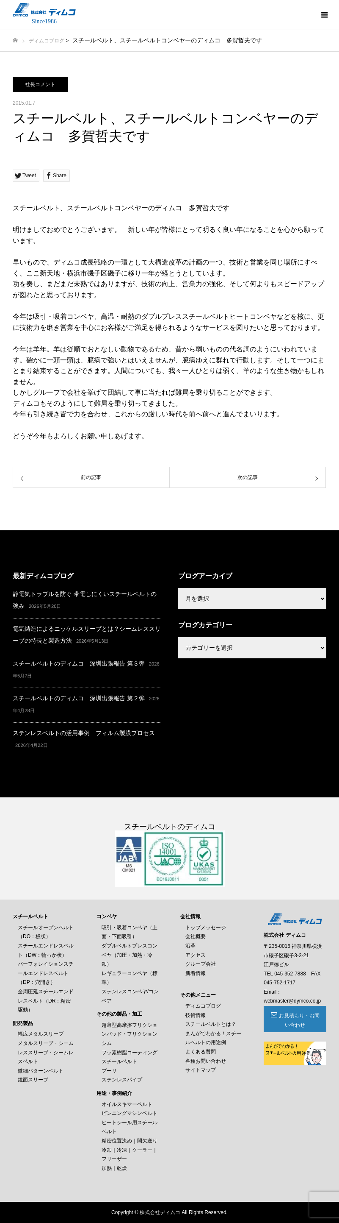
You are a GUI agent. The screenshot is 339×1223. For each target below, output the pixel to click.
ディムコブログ (46, 41)
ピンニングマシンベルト (129, 1113)
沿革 (190, 946)
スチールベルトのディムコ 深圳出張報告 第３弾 (79, 663)
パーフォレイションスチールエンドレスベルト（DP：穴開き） (46, 973)
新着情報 (195, 973)
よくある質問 (200, 1052)
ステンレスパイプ (122, 1080)
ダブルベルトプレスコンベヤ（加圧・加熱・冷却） (129, 955)
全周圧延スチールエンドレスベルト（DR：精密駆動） (46, 1001)
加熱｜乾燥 (114, 1168)
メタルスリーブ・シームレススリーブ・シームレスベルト (46, 1052)
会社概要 (195, 936)
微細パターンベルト (40, 1071)
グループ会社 (200, 964)
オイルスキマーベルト (127, 1104)
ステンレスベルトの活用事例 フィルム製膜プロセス (84, 733)
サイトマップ (200, 1070)
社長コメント (40, 84)
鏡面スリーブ (33, 1080)
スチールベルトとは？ (210, 1024)
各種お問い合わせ (205, 1061)
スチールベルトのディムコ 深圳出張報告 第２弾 (79, 698)
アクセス (195, 955)
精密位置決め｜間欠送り (129, 1141)
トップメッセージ (205, 927)
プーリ (109, 1071)
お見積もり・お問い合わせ (299, 1020)
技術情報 (195, 1015)
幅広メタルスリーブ (40, 1034)
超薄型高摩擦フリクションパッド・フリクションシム (129, 1034)
